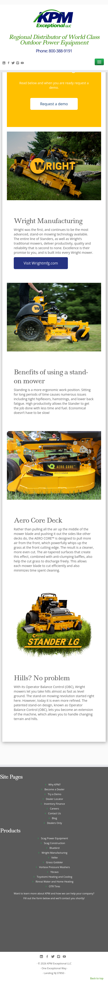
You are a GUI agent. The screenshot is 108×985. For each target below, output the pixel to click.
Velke (54, 857)
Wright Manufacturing (54, 852)
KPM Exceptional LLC (59, 963)
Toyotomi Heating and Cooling (54, 876)
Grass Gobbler (54, 862)
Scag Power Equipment (54, 838)
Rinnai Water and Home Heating (54, 881)
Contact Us (54, 813)
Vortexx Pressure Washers (54, 867)
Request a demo (54, 103)
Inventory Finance (54, 803)
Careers (54, 808)
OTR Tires (54, 886)
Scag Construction (54, 843)
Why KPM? (54, 784)
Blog (54, 818)
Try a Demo (54, 794)
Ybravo (54, 872)
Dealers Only (54, 823)
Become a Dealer (54, 789)
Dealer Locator (54, 799)
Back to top (96, 978)
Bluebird (55, 848)
